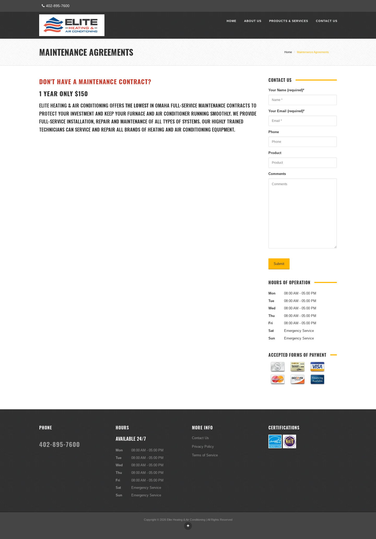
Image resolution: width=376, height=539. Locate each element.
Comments (277, 174)
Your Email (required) (286, 111)
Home (231, 21)
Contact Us (326, 21)
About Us (252, 21)
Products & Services (288, 21)
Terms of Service (205, 455)
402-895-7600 (54, 6)
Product (274, 153)
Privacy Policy (203, 446)
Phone (273, 132)
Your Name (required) (286, 90)
